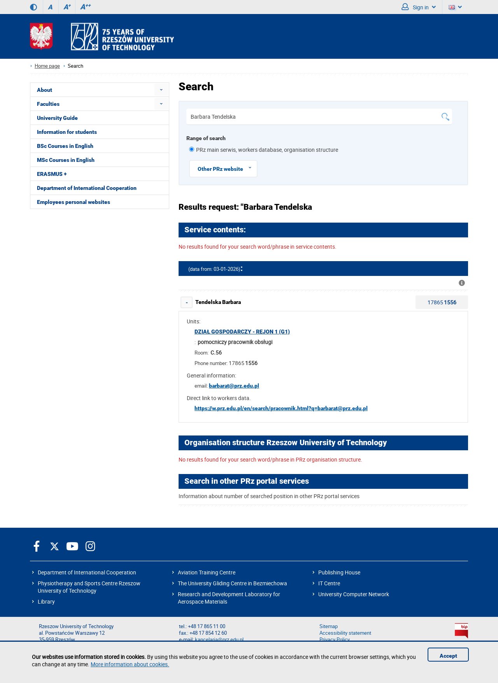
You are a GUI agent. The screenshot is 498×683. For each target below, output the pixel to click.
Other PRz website (227, 167)
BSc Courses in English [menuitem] (65, 146)
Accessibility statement (345, 633)
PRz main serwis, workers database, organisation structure (267, 149)
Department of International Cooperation (87, 572)
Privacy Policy (334, 639)
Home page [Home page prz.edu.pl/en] (47, 66)
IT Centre (329, 583)
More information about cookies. (130, 664)
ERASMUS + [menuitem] (52, 174)
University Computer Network (353, 594)
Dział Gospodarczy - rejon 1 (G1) (242, 331)
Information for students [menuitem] (67, 132)
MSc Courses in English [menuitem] (66, 160)
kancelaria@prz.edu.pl (219, 639)
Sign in (419, 7)
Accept (448, 656)
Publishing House (339, 572)
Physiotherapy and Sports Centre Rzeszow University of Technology (89, 586)
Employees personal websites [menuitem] (73, 202)
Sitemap (328, 626)
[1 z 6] (191, 149)
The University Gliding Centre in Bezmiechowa (232, 583)
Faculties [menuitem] (48, 104)
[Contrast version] (33, 7)
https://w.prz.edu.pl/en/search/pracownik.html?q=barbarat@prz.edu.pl (281, 408)
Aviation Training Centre (206, 572)
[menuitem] (161, 90)
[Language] (455, 7)
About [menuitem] (44, 90)
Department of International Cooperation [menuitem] (87, 188)
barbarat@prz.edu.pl (234, 386)
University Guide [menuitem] (57, 118)
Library (46, 601)
